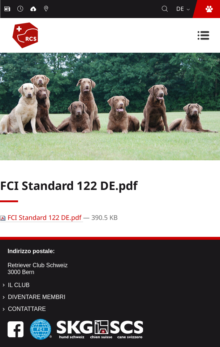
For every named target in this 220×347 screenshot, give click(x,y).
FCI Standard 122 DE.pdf (41, 217)
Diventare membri (36, 297)
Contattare (27, 309)
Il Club (19, 285)
